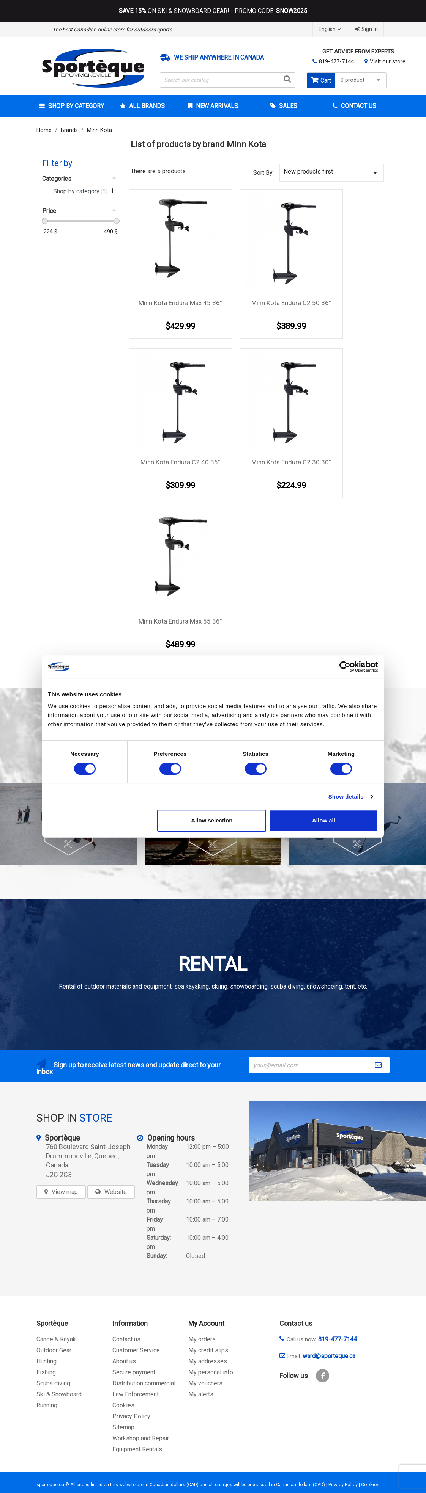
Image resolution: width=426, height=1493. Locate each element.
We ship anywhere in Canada (219, 57)
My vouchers (205, 1383)
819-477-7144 (336, 61)
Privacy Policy (131, 1416)
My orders (202, 1339)
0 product (361, 80)
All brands (146, 106)
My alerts (200, 1394)
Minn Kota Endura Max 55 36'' (180, 621)
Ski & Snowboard (59, 1394)
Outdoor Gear (53, 1350)
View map (65, 1191)
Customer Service (136, 1350)
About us (124, 1361)
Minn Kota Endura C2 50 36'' (291, 303)
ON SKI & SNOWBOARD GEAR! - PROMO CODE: (213, 11)
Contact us (126, 1339)
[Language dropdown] (330, 29)
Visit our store (387, 61)
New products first (332, 172)
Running (46, 1405)
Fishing (46, 1372)
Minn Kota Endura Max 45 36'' (180, 303)
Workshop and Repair (140, 1438)
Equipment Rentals (137, 1449)
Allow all (323, 820)
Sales (287, 106)
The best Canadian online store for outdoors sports (112, 30)
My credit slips (208, 1350)
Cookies (123, 1405)
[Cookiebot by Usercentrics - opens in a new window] (345, 666)
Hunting (46, 1361)
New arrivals (216, 106)
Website (115, 1191)
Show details (346, 796)
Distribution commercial (143, 1383)
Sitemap (123, 1427)
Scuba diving (53, 1383)
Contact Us (357, 106)
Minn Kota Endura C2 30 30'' (291, 462)
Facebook (322, 1375)
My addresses (207, 1361)
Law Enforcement (135, 1394)
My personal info (210, 1372)
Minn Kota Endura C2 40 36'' (180, 462)
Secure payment (133, 1372)
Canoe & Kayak (56, 1339)
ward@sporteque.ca (329, 1356)
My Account (206, 1323)
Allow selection (211, 820)
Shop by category (75, 106)
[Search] (228, 80)
